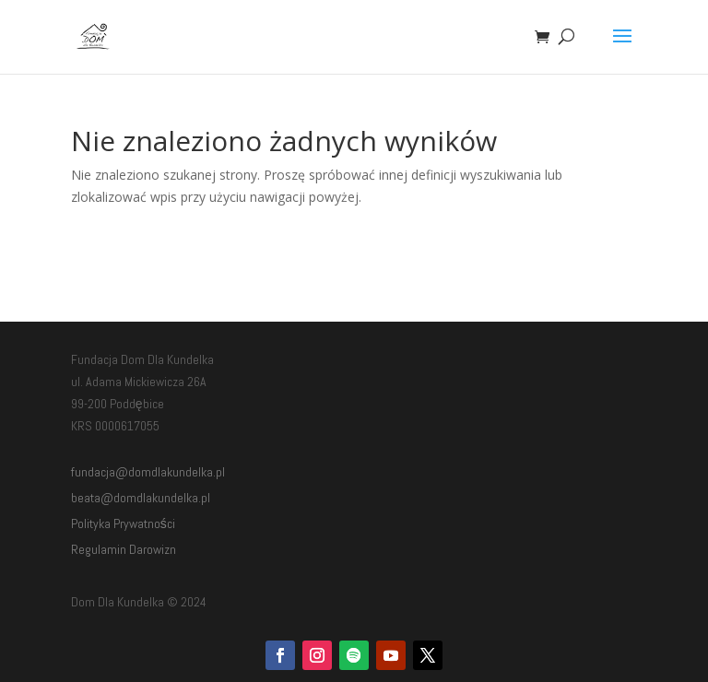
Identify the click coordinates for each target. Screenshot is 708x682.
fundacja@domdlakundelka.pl (148, 472)
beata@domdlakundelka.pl (140, 497)
